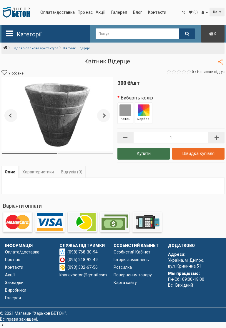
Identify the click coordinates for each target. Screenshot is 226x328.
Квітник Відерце (76, 48)
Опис (10, 172)
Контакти (157, 12)
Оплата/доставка (57, 12)
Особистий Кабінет (132, 252)
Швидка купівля (198, 153)
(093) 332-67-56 (82, 267)
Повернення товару (133, 275)
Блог (137, 12)
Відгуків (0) (71, 172)
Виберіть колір (137, 98)
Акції (100, 12)
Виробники (15, 290)
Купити (144, 153)
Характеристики (38, 172)
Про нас (85, 12)
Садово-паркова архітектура (35, 48)
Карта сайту (125, 282)
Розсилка (123, 267)
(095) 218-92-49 (82, 259)
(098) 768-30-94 (82, 252)
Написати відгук (211, 72)
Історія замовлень (131, 259)
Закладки (14, 282)
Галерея (119, 12)
